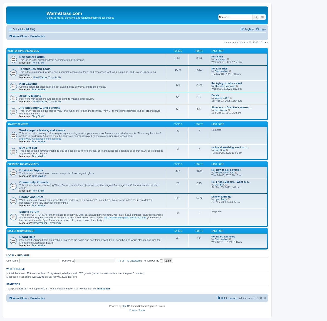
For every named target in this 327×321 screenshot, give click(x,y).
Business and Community (23, 164)
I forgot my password (129, 260)
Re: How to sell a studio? (226, 169)
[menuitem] (30, 29)
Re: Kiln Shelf (219, 68)
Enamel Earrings (221, 196)
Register (23, 255)
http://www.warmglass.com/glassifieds (40, 138)
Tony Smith (38, 62)
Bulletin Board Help (20, 231)
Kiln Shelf (217, 56)
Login (10, 255)
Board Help (27, 237)
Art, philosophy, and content (39, 107)
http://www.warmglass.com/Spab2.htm (125, 217)
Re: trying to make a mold (226, 83)
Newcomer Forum (32, 57)
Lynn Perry (221, 199)
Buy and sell (28, 147)
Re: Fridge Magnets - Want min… (230, 181)
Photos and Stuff (31, 197)
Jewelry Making (30, 95)
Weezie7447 (222, 98)
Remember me (153, 260)
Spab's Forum (29, 211)
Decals (215, 95)
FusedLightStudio (224, 172)
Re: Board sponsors (223, 236)
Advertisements (17, 124)
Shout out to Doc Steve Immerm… (231, 107)
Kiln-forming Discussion (23, 51)
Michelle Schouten (225, 86)
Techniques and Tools (34, 69)
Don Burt (220, 184)
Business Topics (31, 170)
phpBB (125, 306)
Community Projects (33, 182)
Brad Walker (40, 77)
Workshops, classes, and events (42, 130)
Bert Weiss (221, 110)
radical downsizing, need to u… (230, 147)
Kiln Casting (28, 83)
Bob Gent (220, 150)
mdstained (220, 59)
